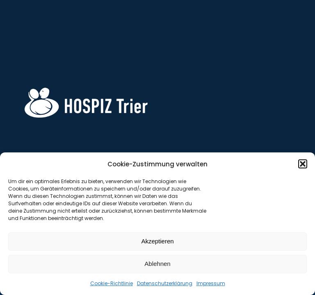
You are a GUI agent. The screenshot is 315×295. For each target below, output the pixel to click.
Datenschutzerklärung (164, 283)
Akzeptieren (157, 241)
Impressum (210, 283)
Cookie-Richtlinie (111, 283)
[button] (303, 164)
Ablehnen (157, 263)
